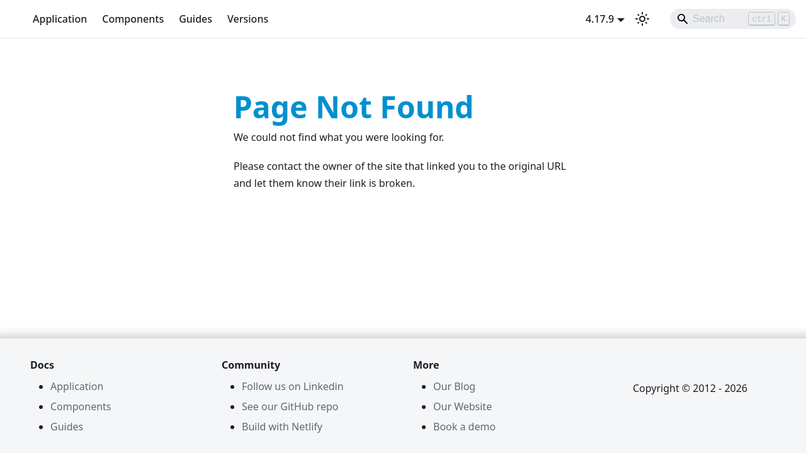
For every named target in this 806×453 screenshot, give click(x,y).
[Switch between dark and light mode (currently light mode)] (642, 19)
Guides (195, 19)
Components (133, 19)
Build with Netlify (282, 426)
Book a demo (464, 426)
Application (60, 19)
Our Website (462, 406)
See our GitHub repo (290, 406)
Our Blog (454, 386)
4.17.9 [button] (600, 19)
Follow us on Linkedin (293, 386)
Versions (247, 19)
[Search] (733, 19)
